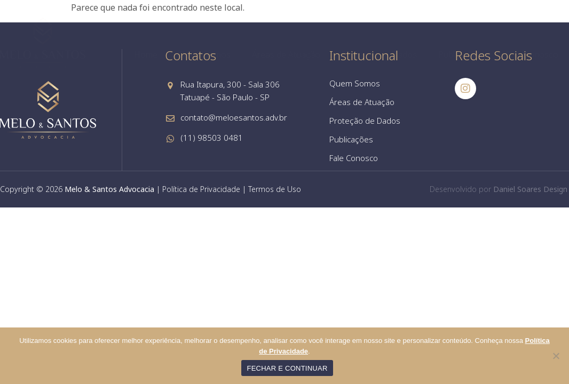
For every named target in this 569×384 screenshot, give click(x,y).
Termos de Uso (274, 189)
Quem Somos (205, 54)
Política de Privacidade (201, 189)
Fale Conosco (531, 54)
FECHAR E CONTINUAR (287, 368)
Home (145, 54)
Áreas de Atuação (286, 54)
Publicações (461, 54)
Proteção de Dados (379, 54)
